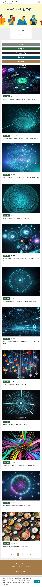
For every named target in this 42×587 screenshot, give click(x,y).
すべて (21, 45)
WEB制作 (21, 49)
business (21, 57)
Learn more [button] (5, 584)
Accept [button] (37, 581)
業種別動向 (21, 61)
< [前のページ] (11, 554)
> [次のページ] (30, 554)
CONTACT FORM (20, 571)
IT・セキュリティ (21, 53)
